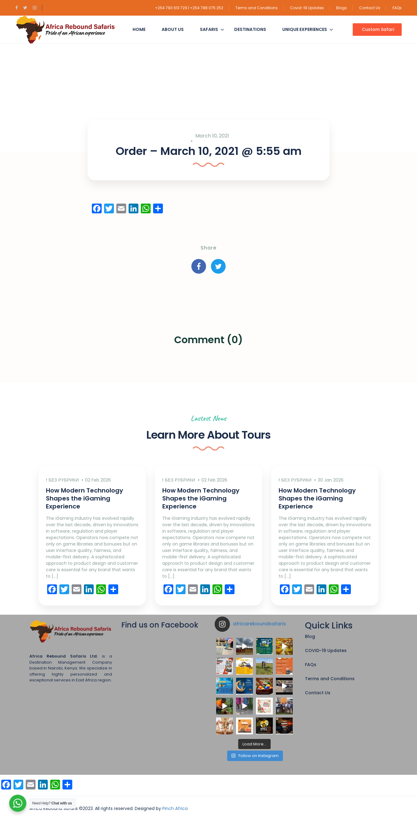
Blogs (341, 7)
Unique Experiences (304, 29)
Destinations (250, 29)
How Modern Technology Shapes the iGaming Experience (84, 498)
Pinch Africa (175, 808)
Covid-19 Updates (307, 7)
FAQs (397, 7)
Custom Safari (378, 29)
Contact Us (369, 7)
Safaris (209, 29)
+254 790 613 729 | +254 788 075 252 (189, 7)
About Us (173, 29)
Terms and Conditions (256, 7)
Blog (310, 636)
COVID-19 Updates (326, 650)
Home (139, 29)
